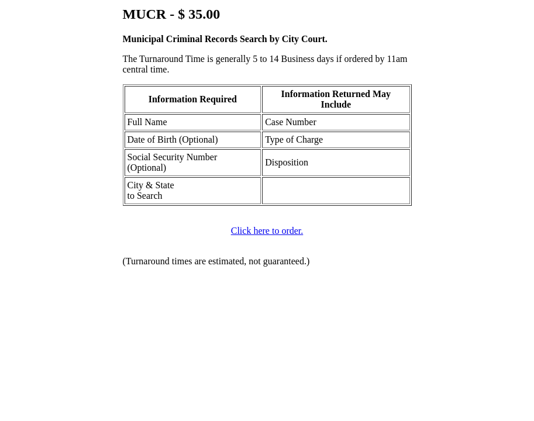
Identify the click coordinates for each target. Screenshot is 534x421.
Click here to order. (267, 231)
